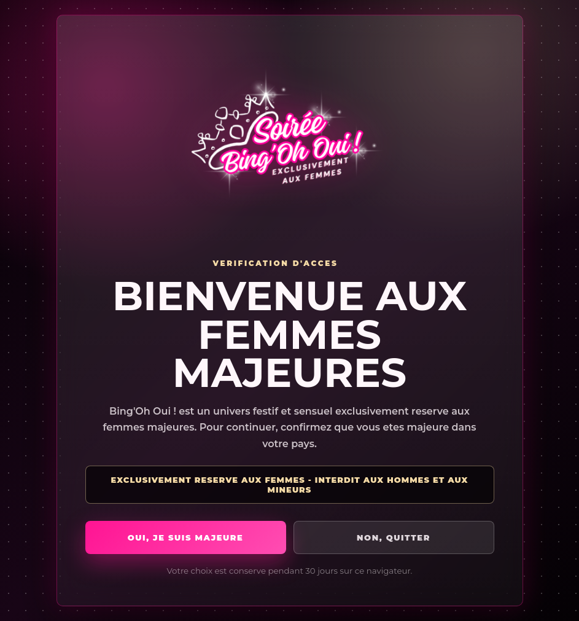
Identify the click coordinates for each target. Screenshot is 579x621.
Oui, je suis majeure (186, 537)
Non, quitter (393, 537)
